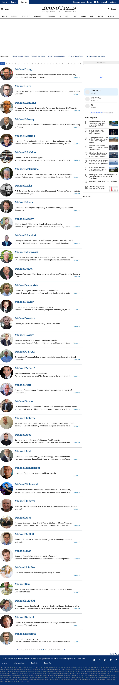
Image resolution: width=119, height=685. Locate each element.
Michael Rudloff (24, 534)
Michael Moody (24, 218)
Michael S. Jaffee (25, 567)
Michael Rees (23, 434)
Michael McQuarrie (27, 169)
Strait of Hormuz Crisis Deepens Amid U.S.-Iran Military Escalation (96, 131)
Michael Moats (24, 202)
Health (83, 16)
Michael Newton (25, 318)
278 (50, 650)
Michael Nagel (23, 268)
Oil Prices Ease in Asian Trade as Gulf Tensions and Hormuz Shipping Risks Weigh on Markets (98, 140)
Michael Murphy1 (25, 235)
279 (54, 650)
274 (34, 650)
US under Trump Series (75, 56)
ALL (2, 63)
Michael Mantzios (25, 102)
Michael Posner (24, 401)
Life (91, 16)
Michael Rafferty (25, 418)
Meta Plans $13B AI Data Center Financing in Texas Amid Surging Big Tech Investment (97, 124)
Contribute (34, 663)
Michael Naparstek (26, 285)
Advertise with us (19, 663)
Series (13, 2)
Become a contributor (82, 2)
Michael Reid (23, 451)
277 (46, 650)
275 (38, 650)
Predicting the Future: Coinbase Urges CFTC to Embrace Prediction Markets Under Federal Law (103, 176)
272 (26, 650)
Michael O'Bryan (25, 351)
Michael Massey (24, 119)
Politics (14, 16)
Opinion (23, 2)
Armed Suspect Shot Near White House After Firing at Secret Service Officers (97, 169)
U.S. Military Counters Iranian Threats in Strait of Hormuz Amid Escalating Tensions (98, 154)
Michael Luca (23, 86)
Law (74, 16)
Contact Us (47, 663)
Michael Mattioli (25, 136)
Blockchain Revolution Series (95, 56)
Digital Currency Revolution (56, 56)
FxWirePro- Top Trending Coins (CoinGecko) (103, 181)
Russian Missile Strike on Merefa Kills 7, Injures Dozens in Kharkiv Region (98, 147)
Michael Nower (24, 335)
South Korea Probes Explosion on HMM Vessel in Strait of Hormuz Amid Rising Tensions (98, 161)
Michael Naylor (24, 301)
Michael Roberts (25, 501)
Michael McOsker (25, 152)
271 (22, 650)
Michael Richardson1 (27, 467)
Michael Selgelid (25, 600)
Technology (64, 16)
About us (4, 663)
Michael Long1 (23, 69)
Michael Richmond (26, 484)
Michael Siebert (24, 617)
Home (4, 2)
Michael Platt (23, 384)
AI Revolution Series (38, 56)
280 (58, 650)
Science (111, 16)
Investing (37, 16)
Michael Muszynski (26, 252)
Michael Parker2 (25, 368)
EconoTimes (87, 196)
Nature (100, 16)
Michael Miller (23, 185)
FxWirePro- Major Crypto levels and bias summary (97, 187)
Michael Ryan (23, 550)
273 (30, 650)
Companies (50, 16)
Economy (25, 16)
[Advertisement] (59, 36)
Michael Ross (23, 517)
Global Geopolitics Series (20, 56)
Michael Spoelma (25, 633)
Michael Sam (22, 584)
